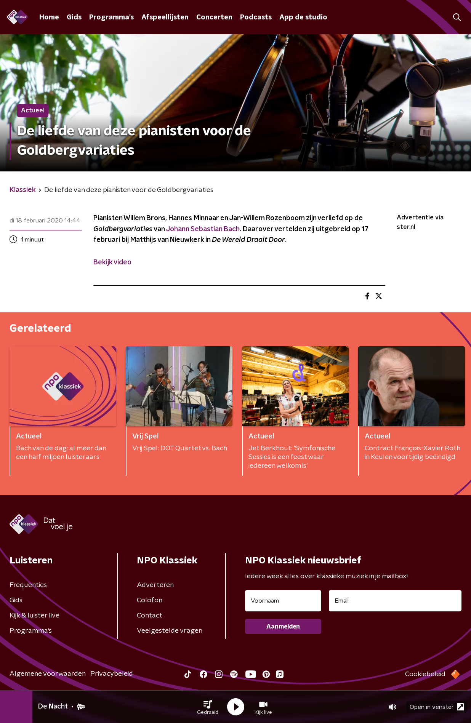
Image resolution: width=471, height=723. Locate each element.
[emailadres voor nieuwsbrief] (395, 600)
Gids (74, 17)
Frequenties (28, 585)
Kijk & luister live (34, 615)
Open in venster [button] (437, 706)
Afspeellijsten (165, 17)
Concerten (214, 17)
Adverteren (155, 585)
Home (49, 17)
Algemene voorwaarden (48, 673)
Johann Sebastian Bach (203, 229)
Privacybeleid (111, 673)
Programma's (111, 17)
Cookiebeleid (425, 674)
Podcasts (256, 17)
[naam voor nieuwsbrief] (283, 600)
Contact (149, 615)
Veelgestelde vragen (169, 630)
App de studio (303, 17)
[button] (207, 707)
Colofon (149, 600)
